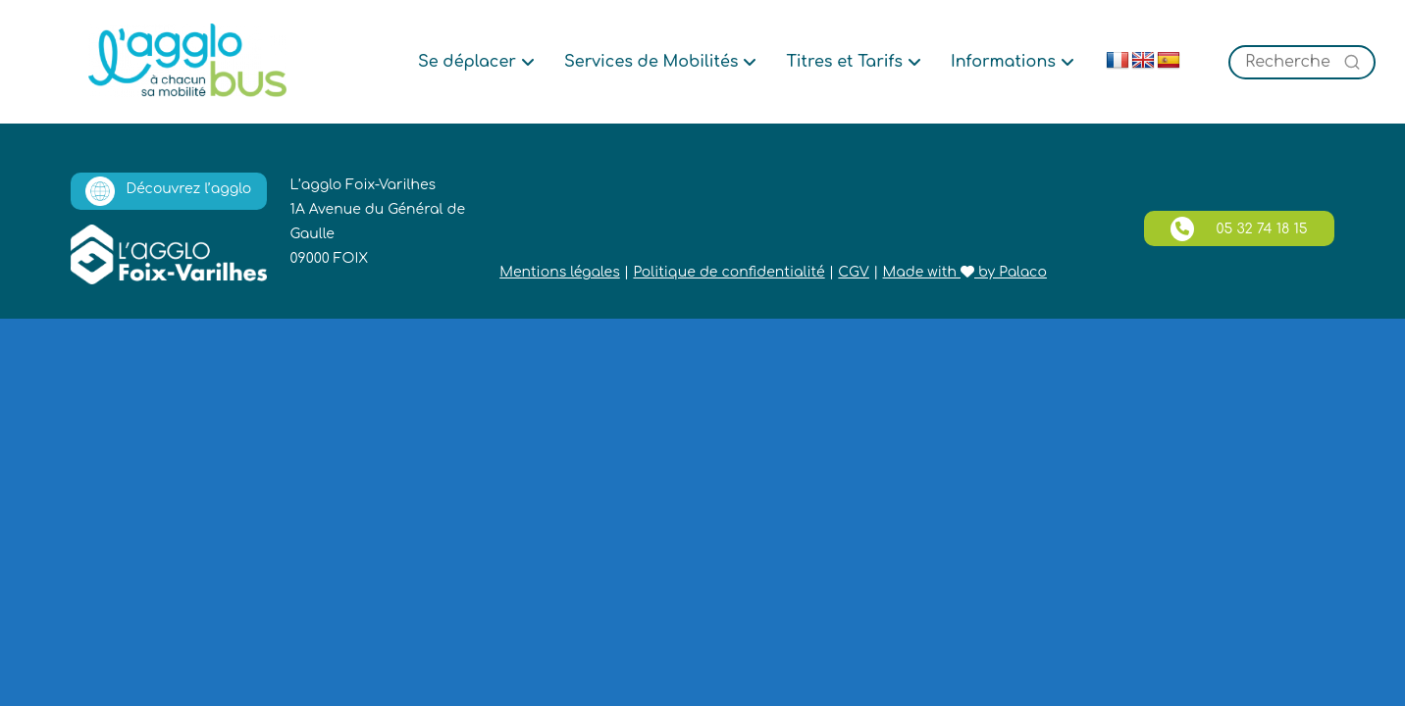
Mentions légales (559, 272)
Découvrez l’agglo (168, 191)
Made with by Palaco (965, 272)
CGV (853, 272)
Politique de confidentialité (728, 272)
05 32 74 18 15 (1239, 229)
